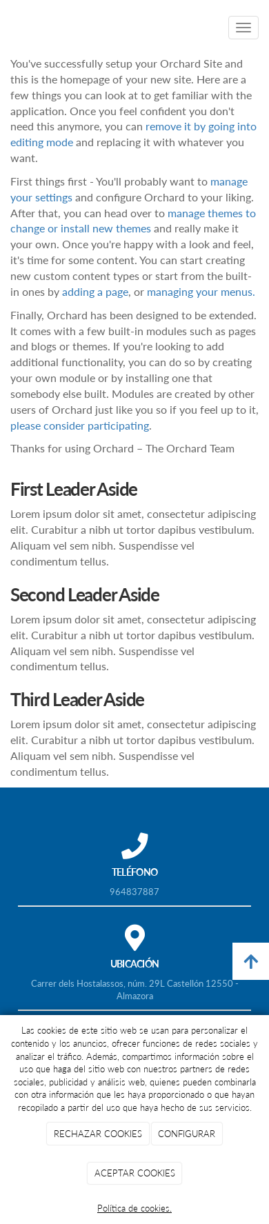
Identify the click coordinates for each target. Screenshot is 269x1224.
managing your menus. (201, 291)
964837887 (134, 891)
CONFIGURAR (186, 1133)
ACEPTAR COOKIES (134, 1172)
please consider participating (79, 425)
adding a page (95, 291)
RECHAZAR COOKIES (98, 1133)
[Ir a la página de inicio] (7, 27)
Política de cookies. (134, 1208)
